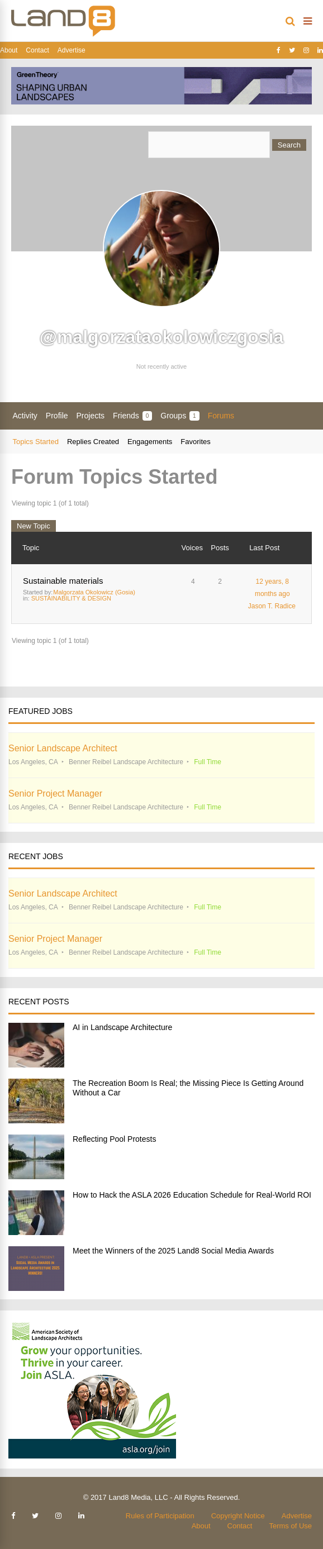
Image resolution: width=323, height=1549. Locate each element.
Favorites (195, 441)
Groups (179, 416)
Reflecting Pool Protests (114, 1139)
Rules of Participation (160, 1516)
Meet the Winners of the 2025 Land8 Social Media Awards (173, 1250)
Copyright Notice (238, 1516)
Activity (25, 415)
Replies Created (93, 441)
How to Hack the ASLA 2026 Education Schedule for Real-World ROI (192, 1194)
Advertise (72, 50)
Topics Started (36, 441)
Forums (221, 415)
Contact (37, 50)
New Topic (33, 526)
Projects (91, 415)
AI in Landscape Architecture (122, 1027)
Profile (57, 415)
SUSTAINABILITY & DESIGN (71, 598)
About (8, 50)
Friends (132, 416)
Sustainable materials (63, 580)
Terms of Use (290, 1526)
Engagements (149, 441)
